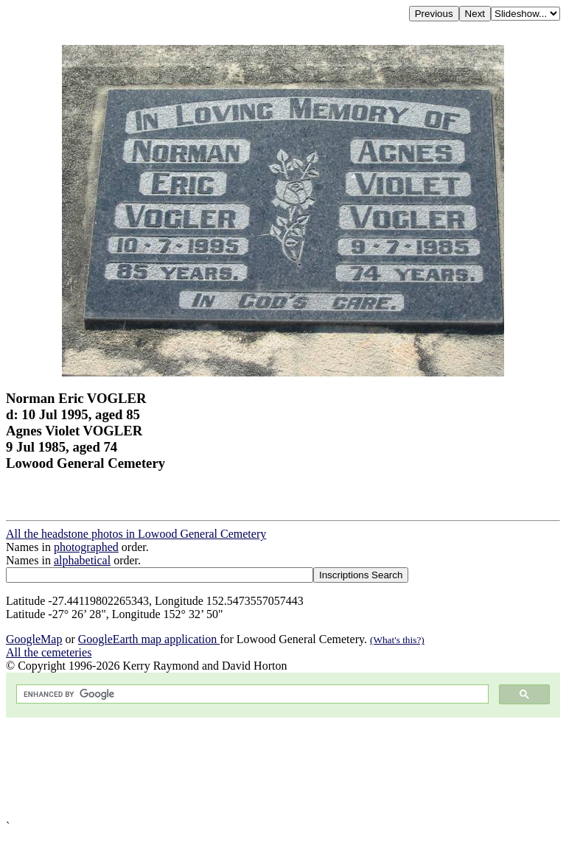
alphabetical (82, 560)
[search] (251, 694)
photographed (86, 547)
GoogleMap (34, 639)
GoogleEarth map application (149, 639)
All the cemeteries (48, 652)
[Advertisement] (283, 769)
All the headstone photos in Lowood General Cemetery (136, 533)
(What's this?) (397, 639)
